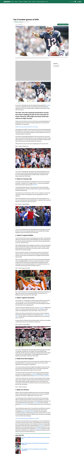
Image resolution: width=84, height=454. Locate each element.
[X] (73, 1)
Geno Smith (41, 425)
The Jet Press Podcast (40, 1)
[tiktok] (77, 1)
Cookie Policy (66, 446)
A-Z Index (43, 448)
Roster (30, 1)
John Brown (31, 411)
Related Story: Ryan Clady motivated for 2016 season (26, 126)
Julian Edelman (46, 375)
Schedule (20, 1)
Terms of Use (54, 446)
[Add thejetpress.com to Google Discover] (63, 24)
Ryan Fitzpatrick (38, 428)
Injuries (33, 1)
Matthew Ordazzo (19, 21)
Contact (28, 446)
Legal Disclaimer (19, 448)
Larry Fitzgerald (37, 402)
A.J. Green (45, 314)
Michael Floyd (24, 411)
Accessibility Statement (32, 448)
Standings (26, 1)
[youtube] (75, 1)
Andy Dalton (41, 307)
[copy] (22, 24)
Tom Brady (48, 105)
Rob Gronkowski (37, 375)
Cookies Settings (33, 71)
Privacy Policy (44, 446)
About (17, 446)
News (12, 1)
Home (16, 438)
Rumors (16, 1)
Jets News (21, 438)
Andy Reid (35, 184)
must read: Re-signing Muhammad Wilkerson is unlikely (27, 418)
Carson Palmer (24, 404)
